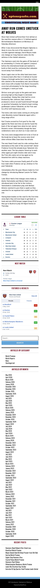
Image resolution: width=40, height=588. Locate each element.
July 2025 (9, 398)
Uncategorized (10, 363)
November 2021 (10, 501)
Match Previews (10, 356)
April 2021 (9, 517)
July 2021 (8, 510)
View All (34, 296)
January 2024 (10, 440)
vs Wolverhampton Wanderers (13, 321)
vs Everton (6, 310)
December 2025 (11, 386)
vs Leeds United (8, 327)
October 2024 (10, 419)
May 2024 (9, 431)
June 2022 (9, 485)
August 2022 (10, 480)
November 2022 (10, 473)
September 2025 (11, 393)
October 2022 (10, 475)
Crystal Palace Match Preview (15, 560)
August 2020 (10, 536)
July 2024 (9, 426)
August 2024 (10, 424)
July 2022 (9, 482)
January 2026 (10, 384)
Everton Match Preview (13, 555)
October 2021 (10, 503)
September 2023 (11, 449)
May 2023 (9, 459)
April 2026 (9, 377)
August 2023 (10, 452)
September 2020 (11, 534)
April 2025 (9, 405)
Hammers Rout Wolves (13, 562)
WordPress (23, 585)
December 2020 (11, 527)
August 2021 (9, 508)
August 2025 (10, 396)
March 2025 (9, 407)
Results (10, 301)
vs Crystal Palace (8, 316)
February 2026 (10, 382)
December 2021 (10, 499)
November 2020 (11, 529)
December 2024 (11, 415)
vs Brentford (7, 304)
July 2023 (9, 454)
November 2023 (10, 445)
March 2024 (9, 435)
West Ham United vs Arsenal (12, 281)
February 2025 (10, 410)
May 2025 (9, 403)
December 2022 (11, 471)
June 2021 (9, 513)
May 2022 (9, 487)
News (7, 361)
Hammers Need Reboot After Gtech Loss (18, 548)
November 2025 (10, 389)
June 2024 (9, 429)
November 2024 (11, 417)
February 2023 (10, 466)
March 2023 (9, 463)
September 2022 (11, 477)
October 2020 (10, 531)
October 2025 (10, 391)
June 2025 (9, 401)
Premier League (15, 223)
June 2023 (9, 457)
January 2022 (10, 496)
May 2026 (9, 375)
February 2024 (10, 438)
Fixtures (29, 301)
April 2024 (9, 433)
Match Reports (10, 358)
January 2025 (10, 412)
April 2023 (9, 461)
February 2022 (10, 494)
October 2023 (10, 447)
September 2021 (11, 505)
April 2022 (9, 489)
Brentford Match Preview (13, 550)
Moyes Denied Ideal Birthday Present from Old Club (22, 553)
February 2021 (10, 522)
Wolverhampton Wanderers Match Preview (19, 564)
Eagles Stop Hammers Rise (14, 557)
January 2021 (10, 524)
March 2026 (9, 379)
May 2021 (9, 515)
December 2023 (11, 443)
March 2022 (9, 491)
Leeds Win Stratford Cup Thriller (16, 567)
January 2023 (10, 468)
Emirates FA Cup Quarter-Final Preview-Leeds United (22, 569)
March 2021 (9, 520)
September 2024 (11, 421)
